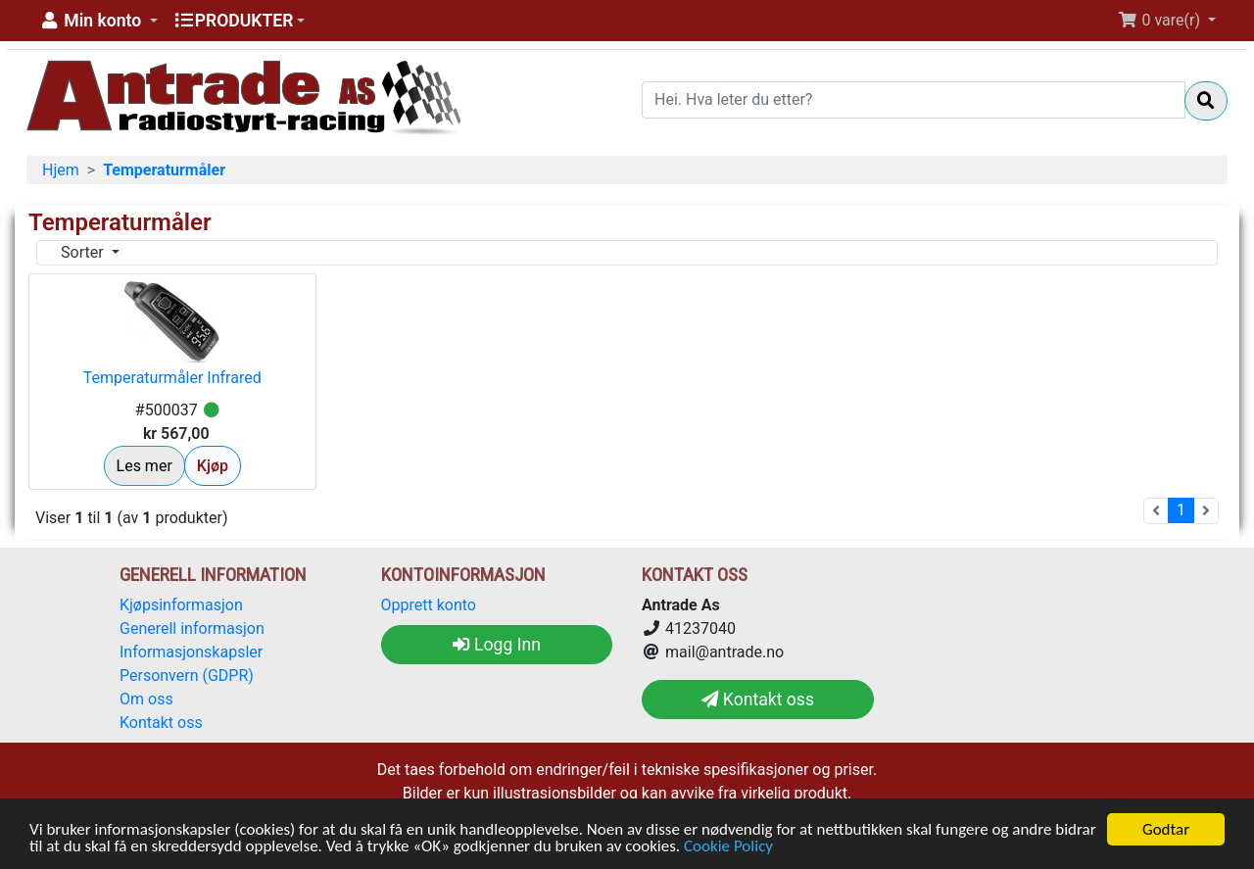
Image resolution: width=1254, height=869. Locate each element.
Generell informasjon (192, 628)
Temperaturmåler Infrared (172, 377)
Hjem (60, 170)
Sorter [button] (84, 252)
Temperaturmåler (164, 170)
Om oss (146, 699)
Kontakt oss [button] (757, 699)
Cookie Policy (728, 847)
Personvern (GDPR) (187, 675)
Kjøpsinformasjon (181, 605)
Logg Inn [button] (497, 644)
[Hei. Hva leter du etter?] (913, 100)
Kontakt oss (161, 722)
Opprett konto (428, 605)
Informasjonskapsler (191, 652)
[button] (98, 20)
